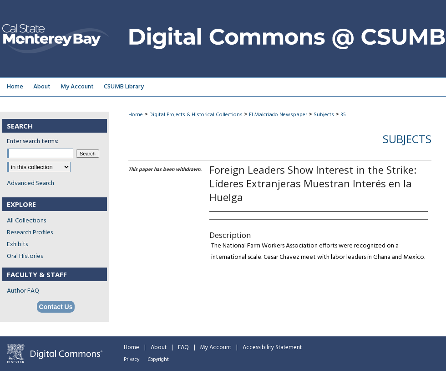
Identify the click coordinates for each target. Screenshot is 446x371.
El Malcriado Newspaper (278, 114)
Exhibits (17, 244)
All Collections (26, 221)
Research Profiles (30, 232)
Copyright (158, 360)
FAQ (183, 347)
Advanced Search (30, 183)
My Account (215, 347)
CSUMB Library (124, 87)
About (159, 347)
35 (343, 114)
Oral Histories (25, 256)
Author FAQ (23, 291)
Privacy (131, 360)
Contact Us (56, 306)
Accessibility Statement (272, 347)
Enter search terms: (32, 141)
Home (135, 114)
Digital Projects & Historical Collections (196, 114)
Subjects (324, 114)
